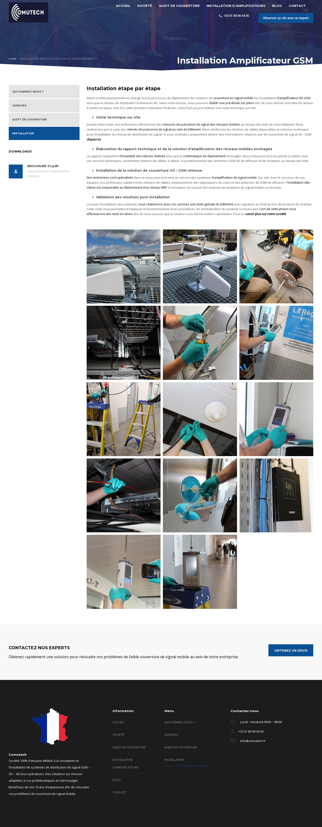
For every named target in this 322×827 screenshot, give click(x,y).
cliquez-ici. (94, 139)
